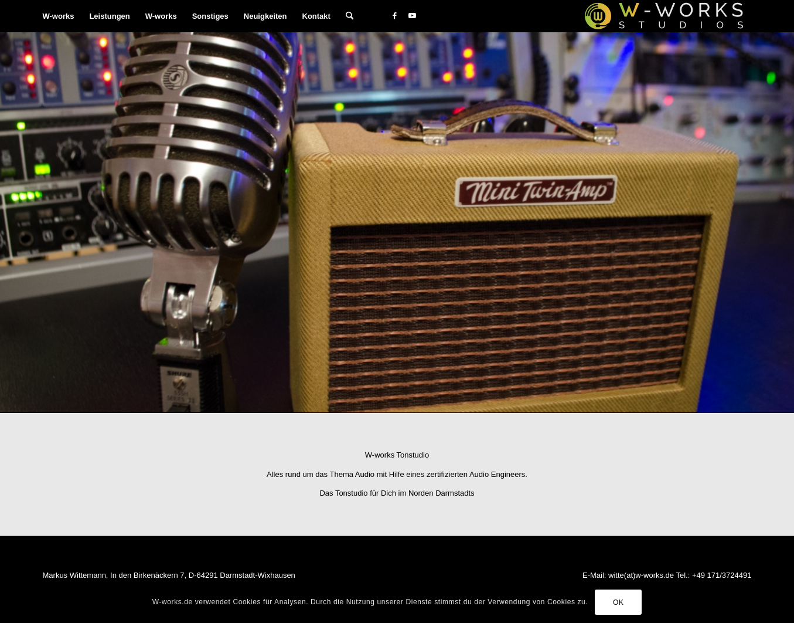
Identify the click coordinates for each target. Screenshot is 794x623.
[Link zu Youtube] (412, 16)
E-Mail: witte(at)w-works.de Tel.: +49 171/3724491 (666, 575)
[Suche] (349, 16)
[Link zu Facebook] (394, 16)
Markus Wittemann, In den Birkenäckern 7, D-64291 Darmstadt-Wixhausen (169, 575)
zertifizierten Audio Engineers (476, 474)
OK (618, 602)
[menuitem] (58, 16)
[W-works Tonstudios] (664, 16)
